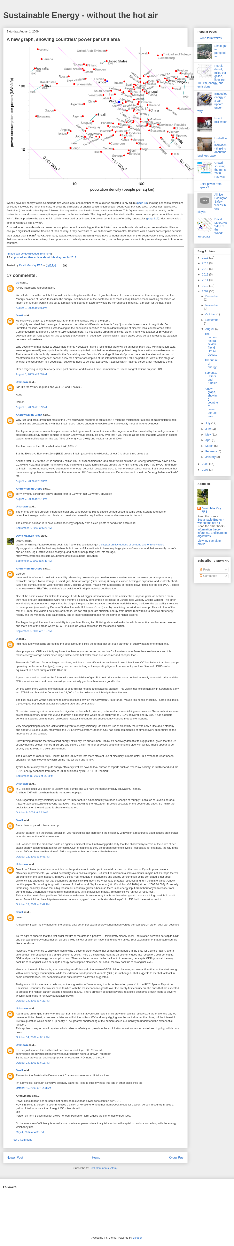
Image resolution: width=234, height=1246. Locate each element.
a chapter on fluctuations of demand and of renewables (131, 544)
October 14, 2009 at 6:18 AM (32, 1062)
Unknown (22, 382)
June (208, 429)
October (210, 314)
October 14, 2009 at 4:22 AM (32, 1000)
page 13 (142, 202)
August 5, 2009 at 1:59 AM (31, 407)
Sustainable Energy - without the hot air (80, 15)
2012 (205, 274)
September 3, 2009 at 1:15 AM (34, 631)
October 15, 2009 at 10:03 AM (33, 1087)
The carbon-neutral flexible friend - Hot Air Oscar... (211, 344)
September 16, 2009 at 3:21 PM (34, 775)
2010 (205, 285)
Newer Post (15, 1157)
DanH (19, 315)
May (208, 434)
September (212, 320)
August (210, 329)
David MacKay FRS (28, 535)
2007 (205, 469)
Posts (205, 569)
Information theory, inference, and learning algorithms (212, 533)
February (211, 451)
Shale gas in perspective (220, 51)
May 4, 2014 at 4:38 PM (30, 1132)
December (212, 296)
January (210, 457)
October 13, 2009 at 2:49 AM (32, 904)
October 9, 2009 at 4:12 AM (32, 812)
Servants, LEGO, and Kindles (211, 378)
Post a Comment (22, 1139)
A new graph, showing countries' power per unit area (211, 402)
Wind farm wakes (211, 38)
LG (18, 282)
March (209, 445)
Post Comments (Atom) (103, 1168)
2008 (205, 464)
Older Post (176, 1157)
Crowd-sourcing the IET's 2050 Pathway (220, 169)
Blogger (137, 1237)
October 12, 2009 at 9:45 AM (32, 856)
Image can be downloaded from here (29, 253)
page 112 (152, 218)
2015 (205, 257)
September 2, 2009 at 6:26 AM (34, 527)
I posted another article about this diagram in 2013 (44, 257)
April (208, 440)
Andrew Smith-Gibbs (29, 414)
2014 (205, 263)
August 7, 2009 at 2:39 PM (31, 481)
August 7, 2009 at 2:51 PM (31, 498)
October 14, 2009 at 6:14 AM (32, 1037)
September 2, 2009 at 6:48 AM (34, 560)
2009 (205, 291)
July (208, 423)
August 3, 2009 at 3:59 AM (31, 374)
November (212, 305)
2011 (205, 280)
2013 (205, 269)
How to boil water (220, 120)
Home (96, 1157)
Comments (208, 575)
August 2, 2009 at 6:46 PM (31, 307)
